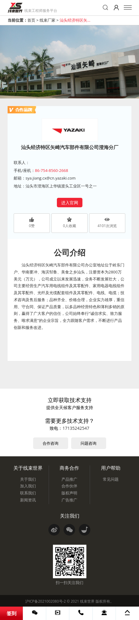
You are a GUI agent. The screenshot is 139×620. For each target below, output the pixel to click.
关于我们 (28, 479)
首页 (31, 20)
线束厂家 (47, 20)
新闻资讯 (28, 500)
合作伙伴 (69, 486)
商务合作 (69, 468)
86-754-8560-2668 (51, 170)
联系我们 (28, 493)
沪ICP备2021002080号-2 (45, 601)
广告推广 (69, 500)
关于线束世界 (28, 468)
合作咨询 (50, 443)
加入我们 (28, 486)
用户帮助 (110, 468)
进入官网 (69, 202)
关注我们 (69, 515)
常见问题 (111, 479)
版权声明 (69, 493)
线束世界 (87, 601)
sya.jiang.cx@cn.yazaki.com (51, 178)
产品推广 (69, 479)
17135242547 (75, 428)
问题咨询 (88, 443)
